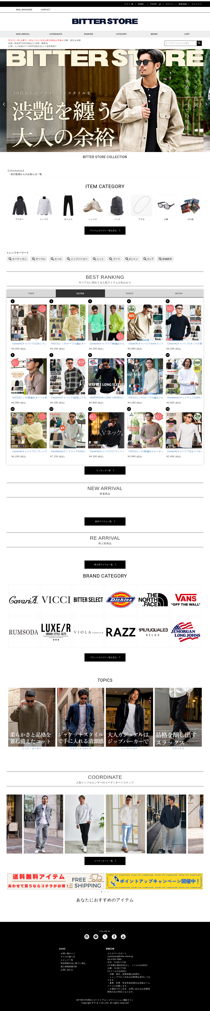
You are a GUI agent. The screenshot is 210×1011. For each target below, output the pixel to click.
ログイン (170, 4)
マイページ (196, 4)
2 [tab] (87, 162)
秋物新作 (167, 259)
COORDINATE (55, 34)
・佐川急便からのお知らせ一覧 (25, 174)
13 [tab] (112, 162)
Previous (4, 104)
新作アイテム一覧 (103, 521)
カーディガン (19, 259)
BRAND (154, 34)
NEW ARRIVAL (23, 34)
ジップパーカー (79, 259)
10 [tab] (105, 162)
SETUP (178, 293)
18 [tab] (123, 162)
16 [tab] (119, 162)
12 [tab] (110, 162)
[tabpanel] (56, 881)
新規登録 (183, 4)
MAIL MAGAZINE (24, 10)
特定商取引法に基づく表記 (73, 963)
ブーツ (116, 259)
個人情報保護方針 (69, 966)
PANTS (129, 293)
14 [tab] (114, 162)
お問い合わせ (67, 970)
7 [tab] (98, 162)
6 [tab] (96, 162)
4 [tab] (91, 162)
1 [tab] (84, 162)
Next (206, 104)
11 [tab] (107, 162)
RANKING (88, 34)
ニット (100, 259)
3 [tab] (89, 162)
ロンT (150, 259)
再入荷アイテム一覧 (103, 564)
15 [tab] (116, 162)
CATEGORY (121, 34)
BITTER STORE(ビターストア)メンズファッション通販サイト (104, 1000)
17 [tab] (121, 162)
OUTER (80, 293)
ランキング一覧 (103, 470)
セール (58, 259)
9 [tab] (103, 162)
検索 (199, 43)
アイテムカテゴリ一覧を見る (103, 230)
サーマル (40, 259)
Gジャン (133, 259)
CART (187, 34)
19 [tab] (126, 162)
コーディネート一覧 (103, 861)
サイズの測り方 (68, 957)
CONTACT (45, 10)
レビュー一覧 (67, 960)
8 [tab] (100, 162)
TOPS (31, 293)
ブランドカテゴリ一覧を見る (103, 657)
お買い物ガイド (68, 953)
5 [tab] (93, 162)
